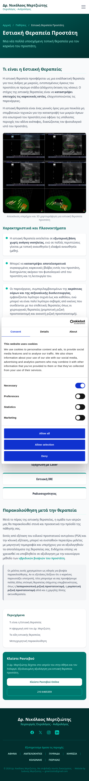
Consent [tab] (16, 331)
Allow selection (44, 444)
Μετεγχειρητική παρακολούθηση (28, 641)
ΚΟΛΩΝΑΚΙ (35, 759)
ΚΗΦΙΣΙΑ (72, 753)
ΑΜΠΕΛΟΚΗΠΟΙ (33, 753)
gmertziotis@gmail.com (56, 771)
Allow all (44, 433)
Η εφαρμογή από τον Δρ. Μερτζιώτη (30, 628)
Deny (44, 456)
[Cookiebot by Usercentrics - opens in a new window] (70, 322)
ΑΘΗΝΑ (12, 753)
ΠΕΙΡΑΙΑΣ (54, 759)
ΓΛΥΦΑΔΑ (54, 753)
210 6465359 (44, 691)
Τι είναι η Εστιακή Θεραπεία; (26, 622)
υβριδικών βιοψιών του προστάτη (42, 558)
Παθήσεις (21, 25)
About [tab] (73, 331)
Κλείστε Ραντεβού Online (44, 682)
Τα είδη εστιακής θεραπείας (25, 634)
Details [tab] (44, 331)
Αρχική (7, 25)
